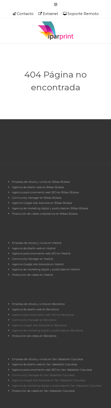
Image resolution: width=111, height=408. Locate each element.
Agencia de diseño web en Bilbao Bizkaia (38, 187)
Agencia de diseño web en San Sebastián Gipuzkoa (44, 364)
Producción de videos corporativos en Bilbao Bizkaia (45, 213)
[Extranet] (48, 14)
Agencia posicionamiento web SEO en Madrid (41, 253)
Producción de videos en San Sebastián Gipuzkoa (43, 391)
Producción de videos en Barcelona (34, 336)
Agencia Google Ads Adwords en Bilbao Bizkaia (42, 203)
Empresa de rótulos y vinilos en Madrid (36, 243)
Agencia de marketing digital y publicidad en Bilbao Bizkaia (50, 208)
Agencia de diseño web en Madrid (33, 248)
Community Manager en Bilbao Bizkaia (37, 197)
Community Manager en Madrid (32, 259)
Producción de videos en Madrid (32, 274)
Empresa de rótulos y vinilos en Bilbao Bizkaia (41, 182)
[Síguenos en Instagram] (55, 4)
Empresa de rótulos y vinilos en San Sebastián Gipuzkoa (47, 359)
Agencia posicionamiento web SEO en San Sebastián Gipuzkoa (52, 369)
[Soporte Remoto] (81, 14)
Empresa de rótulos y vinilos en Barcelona (38, 304)
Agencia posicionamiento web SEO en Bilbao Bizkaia (45, 192)
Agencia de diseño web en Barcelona (35, 309)
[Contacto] (23, 14)
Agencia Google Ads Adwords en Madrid (37, 264)
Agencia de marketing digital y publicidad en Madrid (46, 269)
